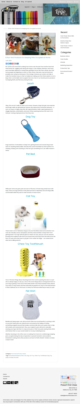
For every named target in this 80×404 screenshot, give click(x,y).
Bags (33, 7)
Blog (22, 2)
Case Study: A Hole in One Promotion (66, 46)
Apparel (27, 7)
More (72, 7)
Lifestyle (62, 62)
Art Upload (28, 2)
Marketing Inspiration (66, 65)
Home (3, 2)
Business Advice (65, 56)
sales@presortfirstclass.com (68, 395)
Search (63, 2)
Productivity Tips (65, 68)
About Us (9, 2)
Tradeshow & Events (57, 7)
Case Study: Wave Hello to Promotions (67, 37)
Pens (67, 7)
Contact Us (16, 2)
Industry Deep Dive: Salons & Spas (65, 42)
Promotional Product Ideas (18, 353)
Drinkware (40, 7)
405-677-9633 (72, 393)
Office (47, 7)
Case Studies (64, 59)
